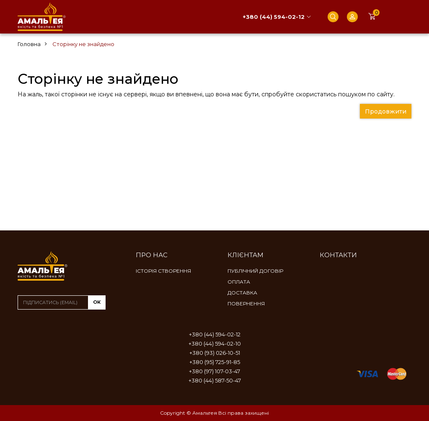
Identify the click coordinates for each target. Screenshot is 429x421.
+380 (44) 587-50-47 (215, 380)
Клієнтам (245, 255)
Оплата (238, 282)
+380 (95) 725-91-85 (214, 362)
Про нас (152, 255)
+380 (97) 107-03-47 (214, 371)
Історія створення (163, 271)
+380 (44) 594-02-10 (215, 343)
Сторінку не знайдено (83, 44)
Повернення (246, 303)
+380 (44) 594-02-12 (274, 16)
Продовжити (385, 111)
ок (97, 302)
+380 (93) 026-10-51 (214, 352)
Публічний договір (255, 271)
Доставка (242, 292)
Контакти (338, 255)
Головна (29, 44)
